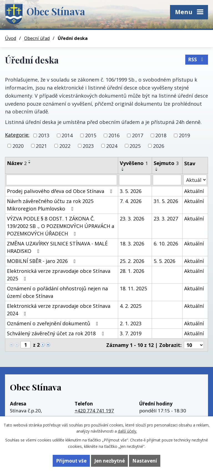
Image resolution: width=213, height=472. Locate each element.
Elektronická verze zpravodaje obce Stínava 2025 (58, 275)
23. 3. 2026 (132, 218)
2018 (160, 135)
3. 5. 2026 (130, 191)
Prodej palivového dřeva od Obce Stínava (61, 191)
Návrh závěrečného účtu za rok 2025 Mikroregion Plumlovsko (50, 205)
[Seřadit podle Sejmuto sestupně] (157, 170)
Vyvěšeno (134, 163)
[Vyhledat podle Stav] (195, 180)
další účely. (127, 431)
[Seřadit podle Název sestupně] (30, 163)
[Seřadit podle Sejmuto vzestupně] (157, 168)
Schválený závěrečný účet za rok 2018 (56, 333)
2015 (90, 135)
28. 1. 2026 (132, 271)
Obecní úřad (37, 38)
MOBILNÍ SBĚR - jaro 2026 (42, 261)
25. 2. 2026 (132, 261)
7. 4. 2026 (130, 201)
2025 (135, 145)
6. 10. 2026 (166, 243)
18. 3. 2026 (132, 243)
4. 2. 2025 (130, 306)
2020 (18, 145)
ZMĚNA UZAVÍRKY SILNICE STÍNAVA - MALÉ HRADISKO (57, 247)
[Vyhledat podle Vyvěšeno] (135, 180)
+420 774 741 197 (94, 410)
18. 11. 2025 (133, 288)
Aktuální (194, 191)
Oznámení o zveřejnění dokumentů (53, 323)
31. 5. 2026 (166, 201)
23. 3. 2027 (166, 218)
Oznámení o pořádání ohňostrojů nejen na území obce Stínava (57, 292)
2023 (88, 145)
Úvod (10, 38)
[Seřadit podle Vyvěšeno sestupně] (123, 170)
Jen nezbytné (109, 461)
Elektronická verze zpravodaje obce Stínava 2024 (58, 310)
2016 (114, 135)
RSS (196, 59)
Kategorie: (17, 134)
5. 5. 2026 (164, 261)
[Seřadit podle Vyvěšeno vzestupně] (123, 168)
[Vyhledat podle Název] (61, 180)
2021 (41, 145)
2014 (67, 135)
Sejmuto (166, 163)
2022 (64, 145)
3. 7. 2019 (130, 333)
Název (17, 163)
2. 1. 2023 (130, 323)
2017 (137, 135)
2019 (184, 135)
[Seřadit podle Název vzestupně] (30, 160)
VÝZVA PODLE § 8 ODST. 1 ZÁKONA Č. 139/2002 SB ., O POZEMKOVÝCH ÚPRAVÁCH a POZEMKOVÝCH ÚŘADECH (60, 226)
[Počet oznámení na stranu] (194, 345)
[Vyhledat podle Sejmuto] (167, 180)
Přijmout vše (71, 461)
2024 (111, 145)
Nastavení (144, 461)
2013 (43, 135)
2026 (158, 145)
